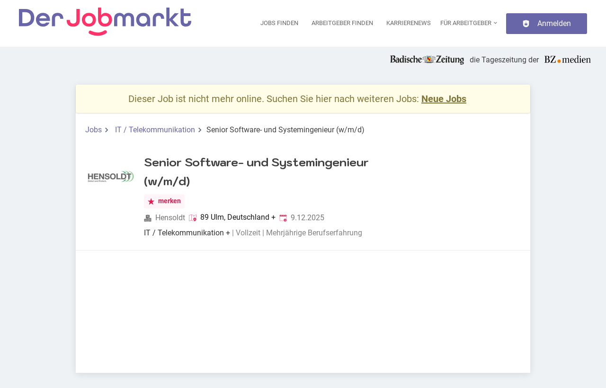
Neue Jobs (443, 98)
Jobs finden (279, 22)
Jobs (93, 129)
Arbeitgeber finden (342, 22)
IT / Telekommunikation (155, 129)
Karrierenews (408, 22)
